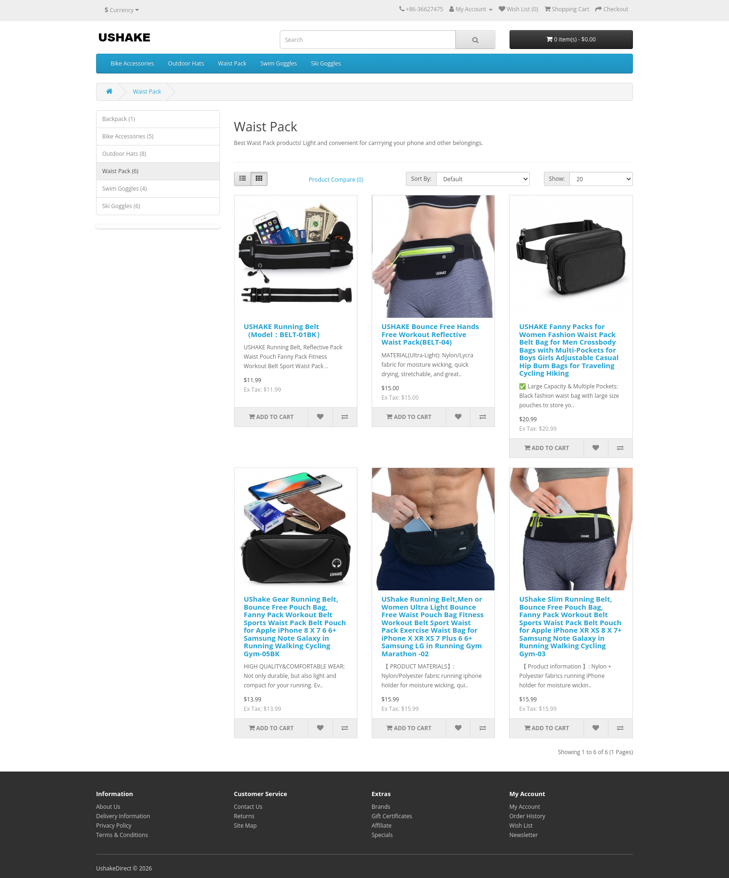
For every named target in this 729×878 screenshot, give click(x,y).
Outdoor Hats (186, 63)
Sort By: (421, 179)
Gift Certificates (392, 816)
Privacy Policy (113, 826)
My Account (525, 807)
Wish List (521, 826)
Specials (382, 835)
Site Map (245, 826)
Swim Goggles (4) (124, 189)
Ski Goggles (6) (121, 206)
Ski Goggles (326, 63)
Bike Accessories (132, 63)
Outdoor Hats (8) (124, 154)
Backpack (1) (118, 119)
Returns (244, 816)
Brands (381, 807)
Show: (557, 179)
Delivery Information (123, 816)
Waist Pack (232, 63)
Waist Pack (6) (120, 171)
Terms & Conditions (122, 835)
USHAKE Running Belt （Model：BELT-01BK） (284, 330)
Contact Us (248, 807)
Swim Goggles (278, 63)
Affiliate (381, 826)
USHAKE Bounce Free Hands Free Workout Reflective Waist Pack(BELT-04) (430, 334)
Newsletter (524, 835)
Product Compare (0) (336, 180)
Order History (527, 816)
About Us (108, 807)
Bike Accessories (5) (128, 136)
